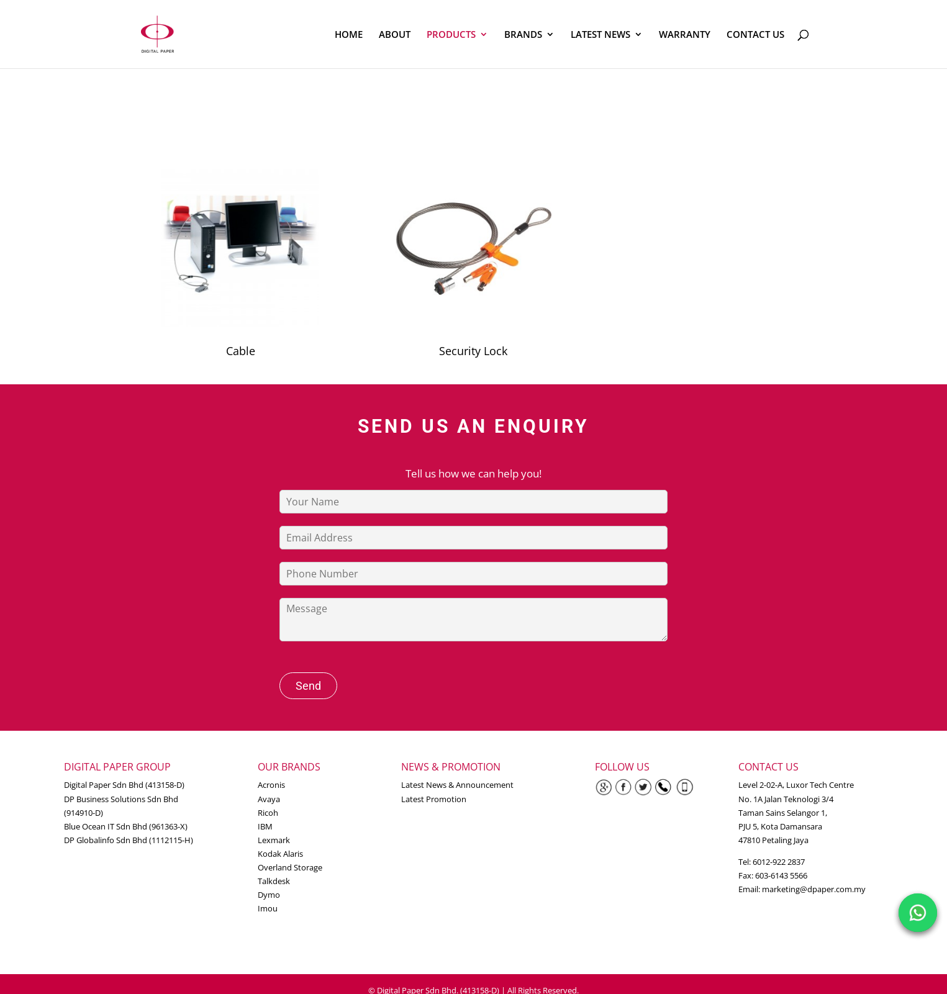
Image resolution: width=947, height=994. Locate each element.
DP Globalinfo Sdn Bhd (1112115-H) (128, 840)
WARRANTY (684, 35)
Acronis (271, 784)
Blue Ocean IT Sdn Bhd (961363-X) (126, 826)
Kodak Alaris (280, 853)
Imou (268, 908)
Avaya (269, 799)
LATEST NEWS (600, 35)
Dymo (269, 894)
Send (308, 685)
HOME (349, 35)
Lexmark (274, 840)
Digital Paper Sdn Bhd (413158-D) (124, 784)
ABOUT (394, 35)
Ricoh (268, 812)
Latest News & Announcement (457, 784)
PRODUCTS (451, 35)
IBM (265, 826)
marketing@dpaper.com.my (814, 889)
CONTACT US (755, 35)
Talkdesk (274, 881)
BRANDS (523, 35)
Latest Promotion (433, 799)
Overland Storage (290, 867)
